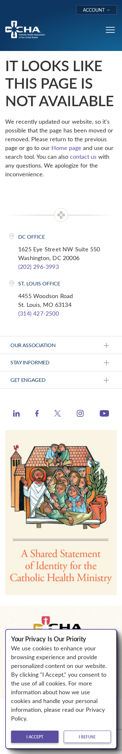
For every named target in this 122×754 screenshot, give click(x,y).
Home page (66, 148)
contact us (83, 156)
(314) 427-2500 (38, 313)
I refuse (87, 736)
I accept (34, 736)
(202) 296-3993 (38, 266)
